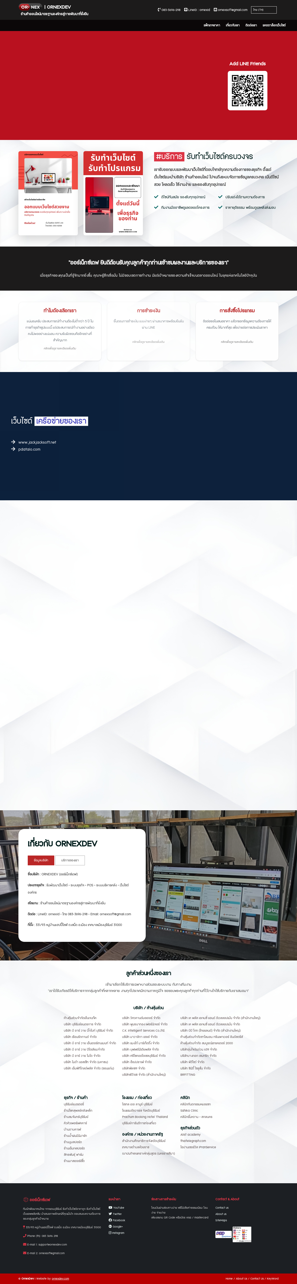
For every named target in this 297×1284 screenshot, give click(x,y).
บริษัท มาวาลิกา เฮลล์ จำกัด (140, 1037)
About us (220, 1214)
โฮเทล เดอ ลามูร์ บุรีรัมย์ (137, 1104)
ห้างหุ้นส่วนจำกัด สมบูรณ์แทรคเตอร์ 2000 (206, 1043)
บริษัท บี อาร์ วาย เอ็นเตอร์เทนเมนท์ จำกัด (90, 1043)
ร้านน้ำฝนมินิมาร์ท (75, 1136)
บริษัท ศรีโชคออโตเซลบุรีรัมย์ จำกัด (144, 1056)
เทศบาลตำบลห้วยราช (135, 1147)
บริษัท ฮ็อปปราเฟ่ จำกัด (137, 1062)
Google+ (116, 1226)
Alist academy (190, 1135)
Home (229, 1279)
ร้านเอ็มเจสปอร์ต (74, 1148)
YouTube (116, 1208)
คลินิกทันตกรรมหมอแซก (195, 1104)
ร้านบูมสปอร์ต (73, 1142)
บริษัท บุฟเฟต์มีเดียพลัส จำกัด (140, 1049)
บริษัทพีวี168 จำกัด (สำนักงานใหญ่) (144, 1075)
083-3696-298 (169, 10)
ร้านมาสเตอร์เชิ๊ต (74, 1161)
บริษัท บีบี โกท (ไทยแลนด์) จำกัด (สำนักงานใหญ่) (210, 1031)
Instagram (116, 1233)
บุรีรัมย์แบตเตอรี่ (74, 1104)
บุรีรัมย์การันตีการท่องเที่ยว (139, 1123)
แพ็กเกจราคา (212, 25)
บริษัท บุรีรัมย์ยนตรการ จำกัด (82, 1024)
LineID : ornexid (197, 10)
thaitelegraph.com (193, 1141)
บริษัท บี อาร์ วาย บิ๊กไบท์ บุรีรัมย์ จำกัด (88, 1031)
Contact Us (257, 1279)
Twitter (115, 1214)
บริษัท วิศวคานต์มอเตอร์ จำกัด (141, 1018)
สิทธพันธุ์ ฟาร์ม (73, 1155)
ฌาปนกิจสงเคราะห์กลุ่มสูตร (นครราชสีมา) (148, 1153)
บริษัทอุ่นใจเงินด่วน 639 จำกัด (198, 1049)
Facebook (117, 1220)
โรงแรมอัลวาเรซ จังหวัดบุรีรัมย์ (141, 1111)
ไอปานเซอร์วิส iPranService (198, 1147)
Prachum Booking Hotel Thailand (145, 1117)
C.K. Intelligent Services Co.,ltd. (143, 1031)
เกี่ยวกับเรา (233, 25)
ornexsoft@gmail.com (230, 10)
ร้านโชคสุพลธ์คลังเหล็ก (78, 1111)
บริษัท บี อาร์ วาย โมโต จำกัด (82, 1056)
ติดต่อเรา (251, 25)
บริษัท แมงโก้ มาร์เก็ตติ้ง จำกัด (140, 1043)
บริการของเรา (70, 860)
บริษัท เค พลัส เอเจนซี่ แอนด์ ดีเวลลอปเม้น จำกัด (210, 1024)
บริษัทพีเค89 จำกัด (133, 1068)
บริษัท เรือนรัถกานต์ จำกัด (80, 1037)
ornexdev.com (60, 1279)
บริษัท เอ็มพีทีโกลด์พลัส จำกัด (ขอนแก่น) (89, 1068)
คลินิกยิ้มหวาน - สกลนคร (196, 1117)
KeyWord (273, 1279)
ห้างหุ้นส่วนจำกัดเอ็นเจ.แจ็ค (80, 1018)
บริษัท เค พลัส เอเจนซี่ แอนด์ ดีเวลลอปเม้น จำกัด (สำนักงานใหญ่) (220, 1018)
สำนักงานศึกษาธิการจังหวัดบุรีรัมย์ (144, 1141)
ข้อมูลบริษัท (41, 860)
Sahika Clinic (189, 1111)
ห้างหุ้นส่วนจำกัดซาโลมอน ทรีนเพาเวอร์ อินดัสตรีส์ (211, 1037)
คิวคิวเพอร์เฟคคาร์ (75, 1123)
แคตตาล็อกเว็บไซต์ (274, 25)
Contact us (221, 1208)
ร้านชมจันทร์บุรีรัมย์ (76, 1117)
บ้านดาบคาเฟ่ (72, 1129)
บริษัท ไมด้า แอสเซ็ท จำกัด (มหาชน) (86, 1062)
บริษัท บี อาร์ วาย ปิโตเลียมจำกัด (84, 1049)
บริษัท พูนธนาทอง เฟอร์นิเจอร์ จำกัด (145, 1024)
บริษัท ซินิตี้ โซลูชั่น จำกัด (195, 1068)
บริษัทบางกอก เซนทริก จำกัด (198, 1056)
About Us (241, 1279)
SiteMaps (221, 1220)
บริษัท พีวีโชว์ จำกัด (192, 1062)
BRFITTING (187, 1075)
